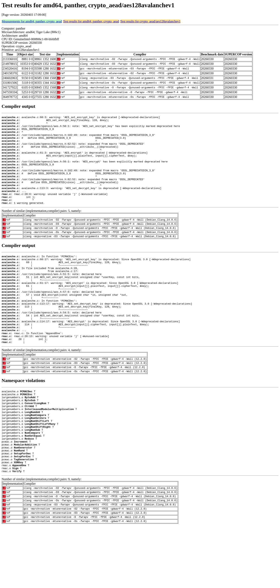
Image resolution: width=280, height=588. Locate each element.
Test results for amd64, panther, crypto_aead (91, 21)
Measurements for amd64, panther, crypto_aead (32, 21)
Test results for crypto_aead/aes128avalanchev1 (150, 21)
